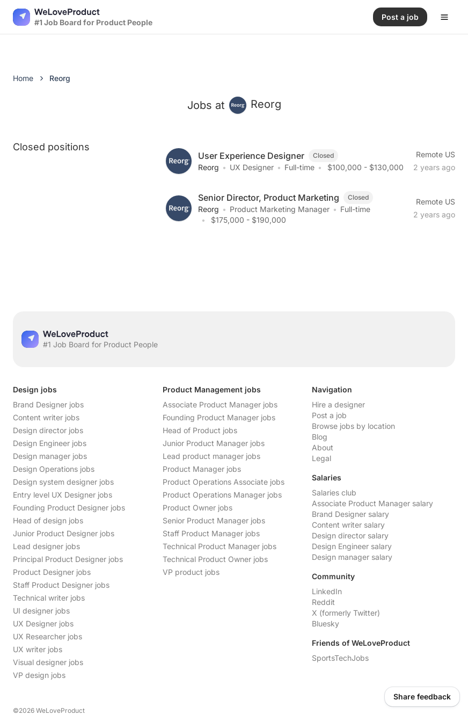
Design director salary (350, 535)
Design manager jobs (50, 456)
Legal (321, 458)
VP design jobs (39, 675)
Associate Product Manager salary (372, 503)
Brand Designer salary (350, 514)
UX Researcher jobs (47, 636)
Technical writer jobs (49, 597)
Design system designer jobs (63, 481)
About (322, 447)
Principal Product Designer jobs (68, 559)
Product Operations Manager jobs (222, 494)
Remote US (435, 154)
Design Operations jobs (53, 468)
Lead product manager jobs (211, 456)
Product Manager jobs (202, 468)
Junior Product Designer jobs (63, 533)
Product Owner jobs (197, 507)
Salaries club (334, 492)
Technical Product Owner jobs (215, 559)
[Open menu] (444, 17)
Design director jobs (48, 430)
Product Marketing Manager (280, 209)
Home (23, 78)
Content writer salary (348, 524)
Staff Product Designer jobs (61, 584)
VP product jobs (191, 572)
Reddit (323, 602)
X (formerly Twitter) (346, 612)
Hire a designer (338, 404)
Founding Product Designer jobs (69, 507)
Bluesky (325, 623)
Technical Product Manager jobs (219, 546)
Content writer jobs (46, 417)
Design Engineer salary (352, 546)
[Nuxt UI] (82, 17)
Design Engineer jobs (49, 443)
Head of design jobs (48, 520)
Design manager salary (352, 556)
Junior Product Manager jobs (214, 443)
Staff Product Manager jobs (211, 533)
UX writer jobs (37, 649)
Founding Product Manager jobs (219, 417)
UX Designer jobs (43, 623)
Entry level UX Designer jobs (62, 494)
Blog (319, 436)
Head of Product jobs (200, 430)
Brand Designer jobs (48, 404)
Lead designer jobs (46, 546)
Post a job (329, 415)
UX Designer (252, 167)
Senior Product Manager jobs (214, 520)
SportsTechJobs (340, 657)
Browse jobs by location (353, 426)
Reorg (208, 167)
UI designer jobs (41, 610)
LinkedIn (327, 591)
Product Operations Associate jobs (223, 481)
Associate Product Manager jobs (220, 404)
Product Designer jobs (52, 572)
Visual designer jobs (48, 662)
